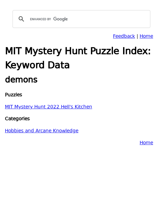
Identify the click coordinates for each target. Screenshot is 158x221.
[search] (80, 19)
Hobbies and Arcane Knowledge (41, 131)
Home (146, 36)
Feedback (124, 36)
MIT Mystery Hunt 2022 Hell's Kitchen (48, 107)
